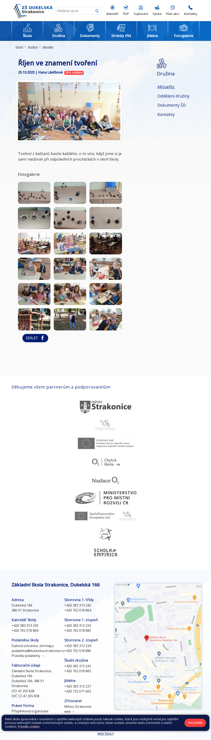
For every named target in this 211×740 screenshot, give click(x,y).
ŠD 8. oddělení (74, 72)
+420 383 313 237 (77, 686)
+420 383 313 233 (77, 625)
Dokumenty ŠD (171, 105)
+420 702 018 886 (77, 650)
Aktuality (47, 47)
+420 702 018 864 (77, 610)
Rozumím (195, 723)
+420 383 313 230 (25, 625)
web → (69, 711)
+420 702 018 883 (77, 671)
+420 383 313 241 (77, 666)
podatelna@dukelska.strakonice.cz (38, 650)
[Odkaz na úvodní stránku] (32, 10)
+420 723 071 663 (77, 691)
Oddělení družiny (173, 96)
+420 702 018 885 (77, 630)
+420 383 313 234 (77, 645)
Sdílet (35, 338)
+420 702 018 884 (25, 630)
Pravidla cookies (29, 726)
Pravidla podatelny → (28, 655)
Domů (19, 47)
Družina (32, 47)
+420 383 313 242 (77, 605)
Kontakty (166, 114)
